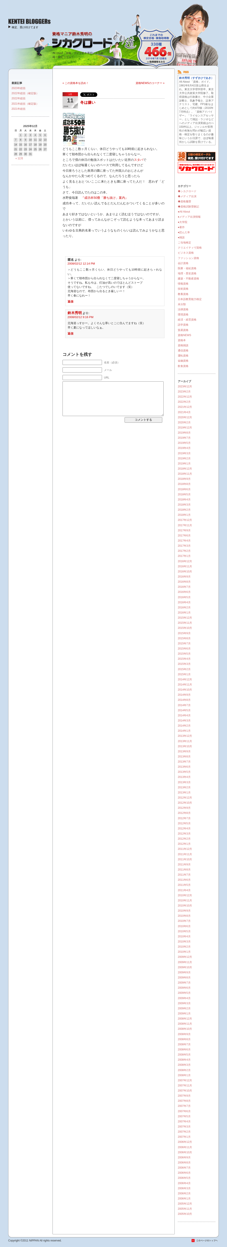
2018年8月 (184, 484)
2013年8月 (184, 756)
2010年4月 (184, 936)
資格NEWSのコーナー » (150, 83)
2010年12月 (185, 895)
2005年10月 (185, 1213)
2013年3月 (184, 782)
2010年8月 (184, 915)
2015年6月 (184, 648)
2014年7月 (184, 705)
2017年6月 (184, 535)
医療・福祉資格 (187, 268)
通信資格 (183, 350)
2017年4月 (184, 540)
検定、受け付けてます (25, 27)
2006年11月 (185, 1147)
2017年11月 (185, 525)
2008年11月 (185, 1023)
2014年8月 (184, 699)
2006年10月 (185, 1152)
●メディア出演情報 (189, 216)
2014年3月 (184, 720)
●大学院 (182, 222)
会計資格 (183, 263)
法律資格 (183, 309)
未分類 (182, 304)
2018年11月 (185, 473)
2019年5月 (184, 442)
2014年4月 (184, 715)
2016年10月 (185, 571)
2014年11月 (185, 684)
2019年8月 (184, 432)
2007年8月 (184, 1100)
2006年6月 (184, 1172)
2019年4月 (184, 448)
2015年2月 (184, 669)
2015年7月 (184, 643)
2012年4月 (184, 828)
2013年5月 (184, 771)
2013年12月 (185, 735)
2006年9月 (184, 1157)
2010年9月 (184, 910)
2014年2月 (184, 725)
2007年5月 (184, 1116)
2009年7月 (184, 982)
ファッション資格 (188, 258)
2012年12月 (185, 797)
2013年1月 (184, 792)
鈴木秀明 (75, 313)
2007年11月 (185, 1085)
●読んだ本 (184, 232)
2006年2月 (184, 1193)
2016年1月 (184, 612)
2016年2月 (184, 607)
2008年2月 (184, 1070)
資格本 (182, 340)
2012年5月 (184, 823)
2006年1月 (184, 1198)
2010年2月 (184, 946)
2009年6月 (184, 987)
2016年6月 (184, 592)
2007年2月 (184, 1131)
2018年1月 (184, 514)
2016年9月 (184, 576)
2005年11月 (185, 1208)
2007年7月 (184, 1106)
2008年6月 (184, 1049)
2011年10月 (185, 859)
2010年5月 (184, 931)
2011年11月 (185, 854)
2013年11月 (185, 741)
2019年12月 (185, 427)
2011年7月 (184, 874)
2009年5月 (184, 992)
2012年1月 (184, 843)
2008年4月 (184, 1059)
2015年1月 (184, 674)
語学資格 (183, 324)
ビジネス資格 (186, 252)
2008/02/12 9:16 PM (81, 317)
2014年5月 (184, 710)
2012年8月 (184, 813)
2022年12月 (185, 396)
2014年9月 (184, 694)
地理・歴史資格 (187, 273)
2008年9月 (184, 1034)
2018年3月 (184, 504)
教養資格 (183, 294)
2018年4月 (184, 499)
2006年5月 (184, 1177)
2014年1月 (184, 730)
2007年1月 (184, 1136)
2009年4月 (184, 998)
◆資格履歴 (184, 201)
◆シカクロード (187, 191)
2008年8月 (184, 1039)
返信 (70, 301)
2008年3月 (184, 1064)
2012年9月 (184, 807)
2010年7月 (184, 920)
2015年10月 (185, 627)
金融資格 (183, 360)
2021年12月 (185, 406)
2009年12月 (185, 956)
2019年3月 (184, 453)
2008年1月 (184, 1075)
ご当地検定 (184, 242)
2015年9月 (184, 633)
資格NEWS (184, 335)
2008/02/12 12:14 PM (81, 263)
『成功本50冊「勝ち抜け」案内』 (104, 197)
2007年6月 (184, 1111)
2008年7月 (184, 1044)
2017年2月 (184, 550)
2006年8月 (184, 1162)
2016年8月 (184, 581)
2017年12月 (185, 520)
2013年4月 (184, 777)
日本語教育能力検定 (190, 299)
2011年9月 (184, 864)
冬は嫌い (87, 102)
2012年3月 (184, 833)
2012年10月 (185, 802)
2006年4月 (184, 1183)
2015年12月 (185, 617)
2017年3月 (184, 545)
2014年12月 (185, 679)
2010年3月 (184, 941)
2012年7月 (184, 818)
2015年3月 (184, 663)
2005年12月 (185, 1203)
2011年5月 (184, 884)
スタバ (138, 159)
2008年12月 (185, 1018)
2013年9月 (184, 751)
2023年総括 (18, 88)
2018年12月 (185, 468)
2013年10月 (185, 746)
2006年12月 (185, 1141)
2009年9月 (184, 972)
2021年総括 (18, 108)
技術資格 (183, 288)
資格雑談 (183, 345)
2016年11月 (185, 566)
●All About (184, 211)
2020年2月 (184, 422)
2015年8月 (184, 638)
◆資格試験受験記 (188, 206)
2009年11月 (185, 962)
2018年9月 (184, 478)
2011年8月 (184, 869)
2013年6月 (184, 766)
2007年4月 (184, 1121)
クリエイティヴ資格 (190, 247)
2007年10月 (185, 1090)
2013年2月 (184, 787)
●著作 (181, 227)
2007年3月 (184, 1126)
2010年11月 (185, 900)
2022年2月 (184, 401)
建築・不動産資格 (188, 278)
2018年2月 (184, 509)
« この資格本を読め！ (76, 83)
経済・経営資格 (187, 319)
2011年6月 (184, 879)
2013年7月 (184, 761)
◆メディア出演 (187, 196)
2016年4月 (184, 602)
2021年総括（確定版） (25, 103)
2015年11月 (185, 622)
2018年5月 (184, 494)
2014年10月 (185, 689)
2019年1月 (184, 463)
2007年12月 (185, 1080)
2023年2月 (184, 391)
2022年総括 (18, 98)
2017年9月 (184, 530)
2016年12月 (185, 561)
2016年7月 (184, 586)
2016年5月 (184, 597)
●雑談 (181, 237)
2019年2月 (184, 458)
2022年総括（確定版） (25, 93)
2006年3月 (184, 1188)
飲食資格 (183, 366)
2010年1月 (184, 951)
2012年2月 (184, 838)
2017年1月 (184, 556)
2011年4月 (184, 890)
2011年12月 (185, 849)
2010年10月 (185, 905)
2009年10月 (185, 967)
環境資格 (183, 314)
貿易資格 (183, 330)
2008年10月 (185, 1028)
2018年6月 (184, 489)
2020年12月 (185, 417)
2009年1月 (184, 1013)
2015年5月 (184, 653)
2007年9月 (184, 1095)
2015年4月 (184, 658)
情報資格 (183, 283)
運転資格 (183, 355)
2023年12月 (185, 386)
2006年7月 (184, 1167)
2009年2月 (184, 1008)
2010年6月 (184, 926)
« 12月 (19, 158)
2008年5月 (184, 1054)
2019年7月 (184, 437)
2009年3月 (184, 1003)
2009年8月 (184, 977)
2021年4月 (184, 412)
